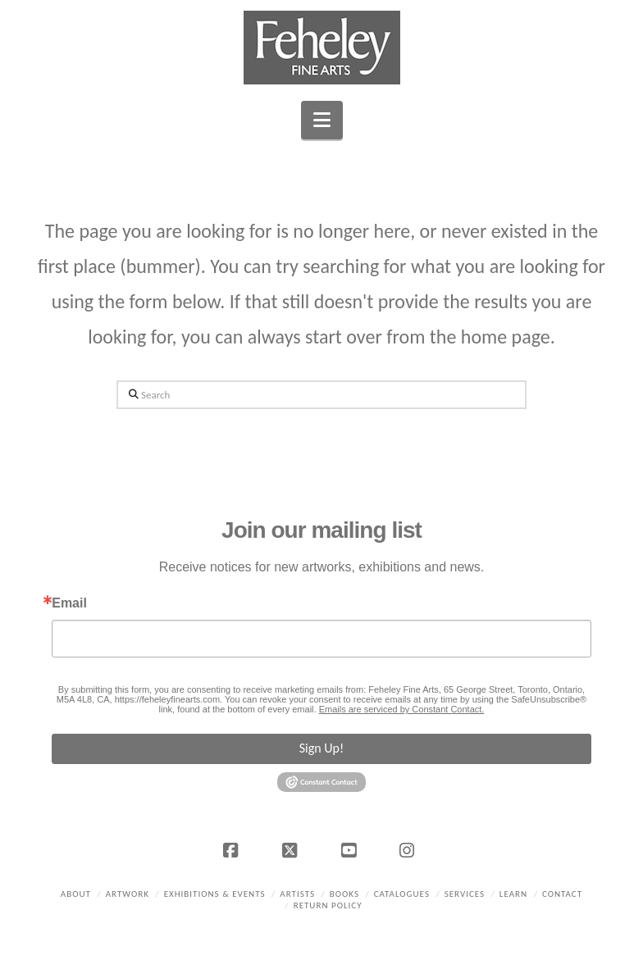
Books (344, 894)
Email (69, 603)
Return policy (328, 905)
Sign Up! (321, 748)
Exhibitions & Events (215, 894)
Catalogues (402, 894)
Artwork (127, 894)
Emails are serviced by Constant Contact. (402, 709)
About (76, 894)
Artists (297, 894)
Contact (562, 894)
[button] (322, 120)
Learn (513, 894)
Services (465, 894)
